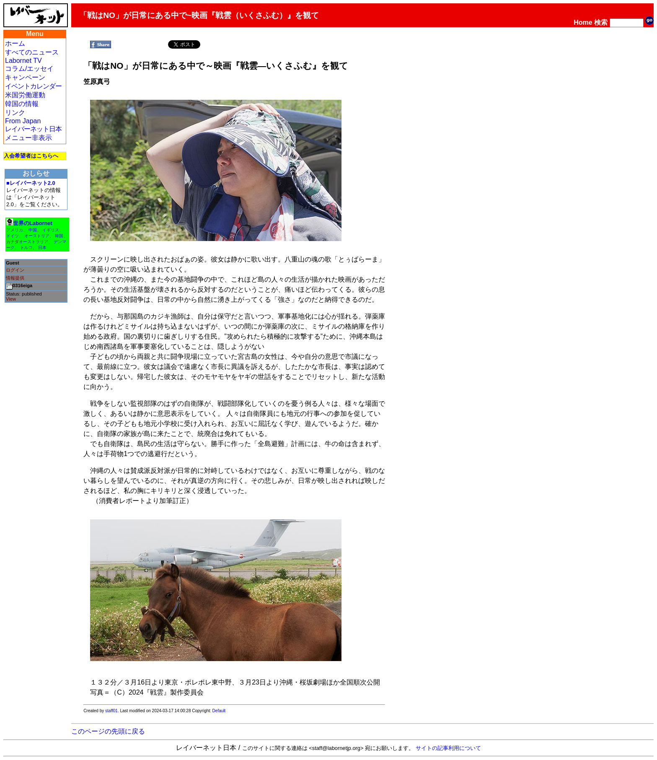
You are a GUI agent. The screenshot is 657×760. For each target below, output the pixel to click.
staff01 (111, 710)
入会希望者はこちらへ (31, 156)
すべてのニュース (32, 52)
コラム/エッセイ (29, 68)
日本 (42, 247)
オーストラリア (33, 241)
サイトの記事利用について (448, 748)
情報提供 (15, 277)
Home (583, 22)
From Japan (23, 121)
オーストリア (36, 235)
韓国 (59, 235)
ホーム (15, 43)
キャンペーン (25, 77)
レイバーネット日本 (33, 128)
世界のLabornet (32, 223)
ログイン (15, 269)
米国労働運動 (25, 95)
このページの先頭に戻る (108, 731)
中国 (32, 230)
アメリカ (14, 230)
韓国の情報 (22, 103)
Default (219, 710)
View (11, 298)
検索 (601, 22)
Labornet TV (23, 60)
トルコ (26, 247)
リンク (15, 112)
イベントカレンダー (33, 86)
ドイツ (12, 235)
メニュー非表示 (28, 137)
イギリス (50, 230)
